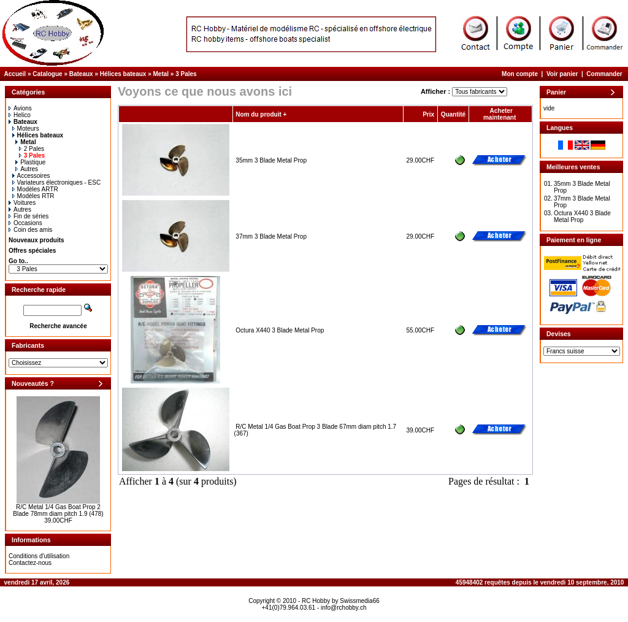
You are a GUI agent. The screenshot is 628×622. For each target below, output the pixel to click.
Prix (428, 114)
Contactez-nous (30, 562)
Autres (26, 169)
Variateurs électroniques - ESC (56, 182)
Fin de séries (28, 216)
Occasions (25, 223)
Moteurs (25, 128)
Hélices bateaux (123, 74)
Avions (20, 108)
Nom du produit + (261, 114)
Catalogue (47, 74)
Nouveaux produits (36, 240)
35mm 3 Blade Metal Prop (271, 160)
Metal (161, 74)
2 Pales (31, 148)
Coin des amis (30, 229)
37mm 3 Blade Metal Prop (271, 236)
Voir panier (562, 74)
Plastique (30, 162)
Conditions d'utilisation (39, 556)
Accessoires (31, 175)
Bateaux (81, 74)
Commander (604, 74)
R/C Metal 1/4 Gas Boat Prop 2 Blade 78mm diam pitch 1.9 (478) (58, 510)
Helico (20, 115)
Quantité (453, 114)
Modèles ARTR (35, 189)
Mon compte (520, 74)
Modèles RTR (33, 196)
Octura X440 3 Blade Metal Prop (280, 330)
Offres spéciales (32, 250)
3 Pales (185, 74)
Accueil (15, 74)
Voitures (22, 202)
